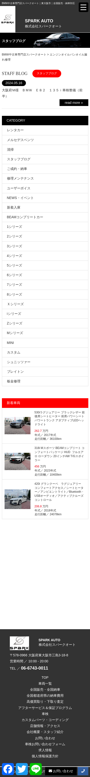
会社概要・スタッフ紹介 (45, 732)
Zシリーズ (15, 323)
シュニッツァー (18, 362)
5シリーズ (14, 265)
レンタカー (15, 130)
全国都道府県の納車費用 (45, 695)
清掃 (10, 149)
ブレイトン (15, 371)
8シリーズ (14, 294)
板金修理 (13, 381)
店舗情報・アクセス (45, 726)
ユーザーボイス (18, 188)
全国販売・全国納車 (45, 689)
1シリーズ (14, 227)
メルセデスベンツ (20, 140)
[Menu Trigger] (83, 7)
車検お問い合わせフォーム (45, 744)
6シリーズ (14, 275)
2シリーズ (14, 236)
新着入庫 (13, 207)
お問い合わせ (45, 738)
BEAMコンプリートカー (25, 217)
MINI (10, 343)
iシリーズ (14, 314)
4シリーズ (14, 256)
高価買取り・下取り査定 (45, 701)
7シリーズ (14, 284)
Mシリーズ (15, 333)
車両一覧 (45, 683)
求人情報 (45, 750)
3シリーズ (14, 246)
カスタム (13, 352)
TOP (45, 677)
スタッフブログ (18, 159)
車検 (45, 714)
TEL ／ (29, 668)
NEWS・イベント (20, 198)
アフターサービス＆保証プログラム (45, 708)
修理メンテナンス (20, 178)
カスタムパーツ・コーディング (45, 720)
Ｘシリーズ (15, 304)
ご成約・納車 (17, 169)
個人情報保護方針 (45, 756)
